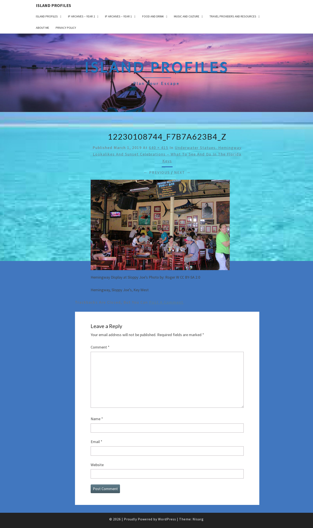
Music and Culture (186, 16)
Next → (182, 172)
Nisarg (198, 519)
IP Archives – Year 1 (118, 16)
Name (97, 418)
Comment (100, 347)
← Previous (156, 172)
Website (97, 464)
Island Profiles (53, 5)
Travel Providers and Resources (233, 16)
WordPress (167, 519)
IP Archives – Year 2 (81, 16)
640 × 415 (158, 147)
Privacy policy (66, 28)
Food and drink (153, 16)
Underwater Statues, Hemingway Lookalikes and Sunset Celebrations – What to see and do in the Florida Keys (167, 154)
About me (42, 28)
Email (96, 441)
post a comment (166, 302)
